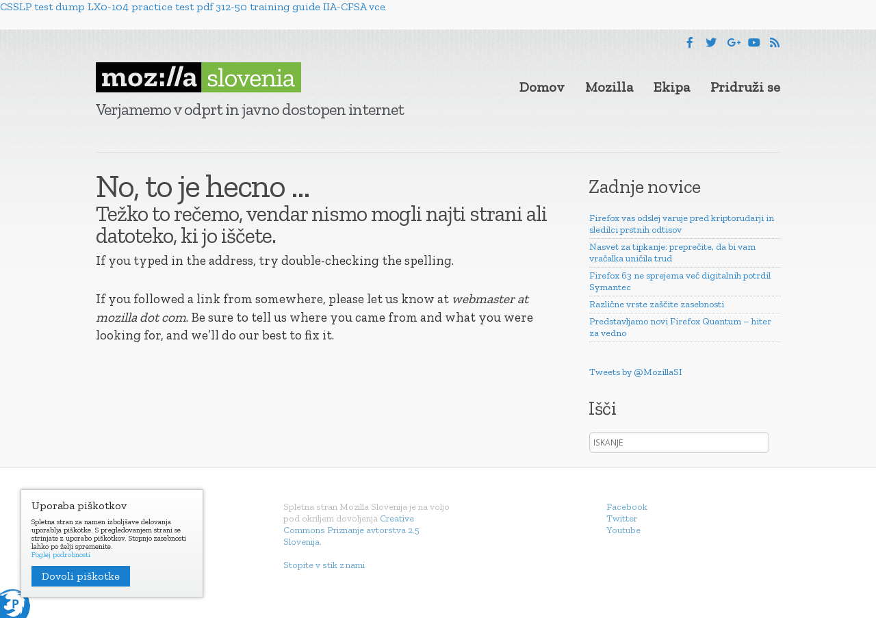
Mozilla (609, 87)
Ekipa (672, 87)
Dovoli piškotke (81, 575)
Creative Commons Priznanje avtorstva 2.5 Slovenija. (351, 530)
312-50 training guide (268, 6)
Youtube (623, 530)
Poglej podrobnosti (60, 555)
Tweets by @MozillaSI (635, 372)
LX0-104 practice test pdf (150, 6)
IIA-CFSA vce (354, 6)
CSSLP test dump (42, 6)
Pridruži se (745, 87)
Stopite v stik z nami (324, 565)
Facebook (626, 507)
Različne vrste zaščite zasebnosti (656, 304)
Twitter (621, 518)
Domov (542, 87)
